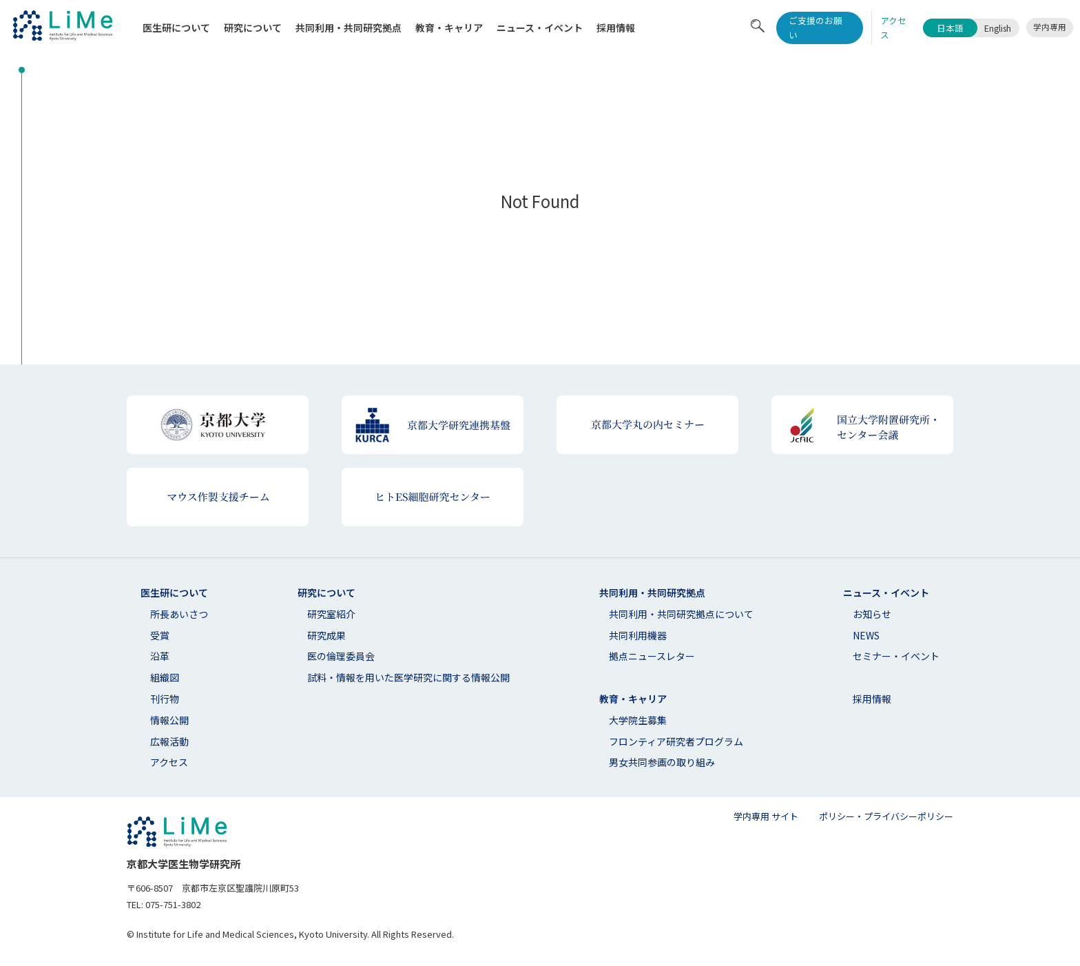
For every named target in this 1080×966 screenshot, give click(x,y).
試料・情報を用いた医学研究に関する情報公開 (408, 677)
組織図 (164, 677)
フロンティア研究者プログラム (676, 741)
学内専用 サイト (766, 816)
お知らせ (872, 614)
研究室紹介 (331, 614)
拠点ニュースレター (652, 656)
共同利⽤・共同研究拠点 (348, 27)
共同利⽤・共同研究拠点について (681, 614)
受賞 (159, 635)
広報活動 (169, 741)
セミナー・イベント (896, 656)
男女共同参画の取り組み (662, 762)
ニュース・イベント (540, 27)
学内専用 (1049, 26)
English (997, 27)
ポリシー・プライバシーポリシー (886, 816)
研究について (253, 27)
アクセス (169, 762)
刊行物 (164, 699)
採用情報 (615, 27)
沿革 (159, 656)
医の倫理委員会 (341, 656)
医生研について (176, 27)
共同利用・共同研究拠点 (652, 592)
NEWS (866, 635)
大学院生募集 (638, 720)
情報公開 (169, 720)
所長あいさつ (179, 614)
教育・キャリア (449, 27)
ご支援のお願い (815, 27)
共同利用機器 (638, 635)
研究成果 (326, 635)
